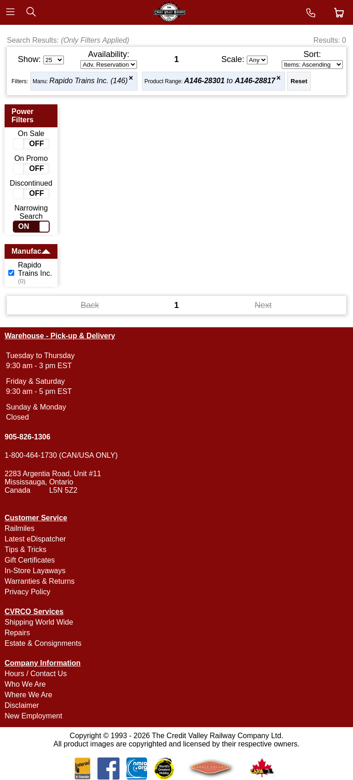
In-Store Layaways (35, 571)
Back (89, 305)
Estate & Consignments (43, 643)
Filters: (19, 81)
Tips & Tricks (25, 549)
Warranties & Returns (39, 581)
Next (263, 305)
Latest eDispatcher (35, 539)
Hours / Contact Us (36, 674)
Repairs (17, 633)
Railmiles (19, 528)
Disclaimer (22, 705)
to (229, 81)
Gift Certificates (30, 560)
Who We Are (25, 684)
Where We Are (28, 695)
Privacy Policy (28, 592)
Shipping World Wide (39, 622)
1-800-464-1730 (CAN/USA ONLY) (61, 455)
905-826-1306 (28, 437)
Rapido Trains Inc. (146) (88, 81)
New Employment (33, 716)
